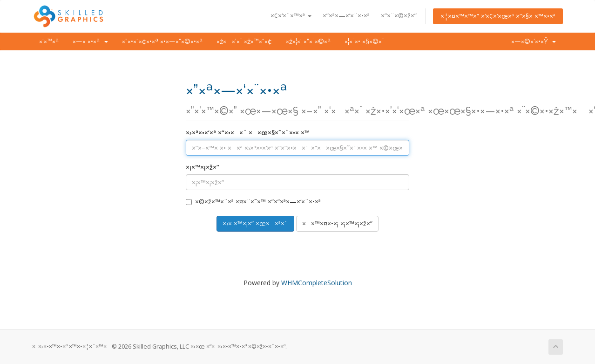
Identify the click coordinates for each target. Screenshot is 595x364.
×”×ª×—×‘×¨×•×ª (346, 15)
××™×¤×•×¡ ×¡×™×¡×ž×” (337, 223)
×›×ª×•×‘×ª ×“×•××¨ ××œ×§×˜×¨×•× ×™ (248, 132)
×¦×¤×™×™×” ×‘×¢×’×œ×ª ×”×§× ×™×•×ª (497, 16)
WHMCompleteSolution (316, 282)
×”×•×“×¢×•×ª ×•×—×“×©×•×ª (162, 41)
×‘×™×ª (49, 41)
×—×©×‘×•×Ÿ (533, 41)
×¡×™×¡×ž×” (202, 167)
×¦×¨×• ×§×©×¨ (364, 41)
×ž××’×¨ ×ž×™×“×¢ (244, 41)
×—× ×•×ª (90, 41)
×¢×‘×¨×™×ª (290, 15)
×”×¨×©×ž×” (399, 15)
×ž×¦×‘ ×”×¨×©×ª (308, 41)
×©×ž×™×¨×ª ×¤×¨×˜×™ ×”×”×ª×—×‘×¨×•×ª (253, 201)
